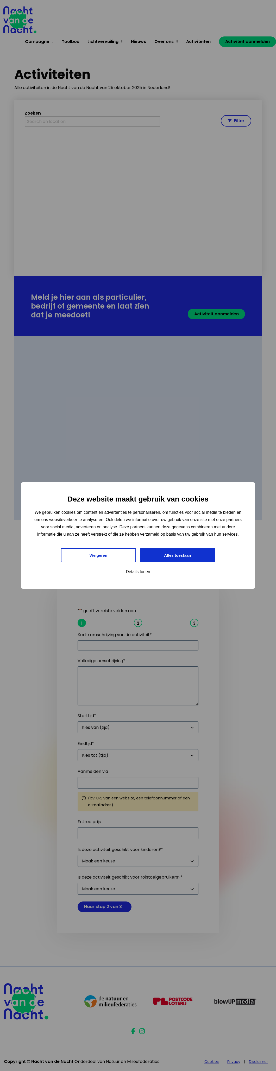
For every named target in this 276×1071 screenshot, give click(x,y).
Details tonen (138, 572)
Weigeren (98, 555)
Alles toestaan (178, 555)
